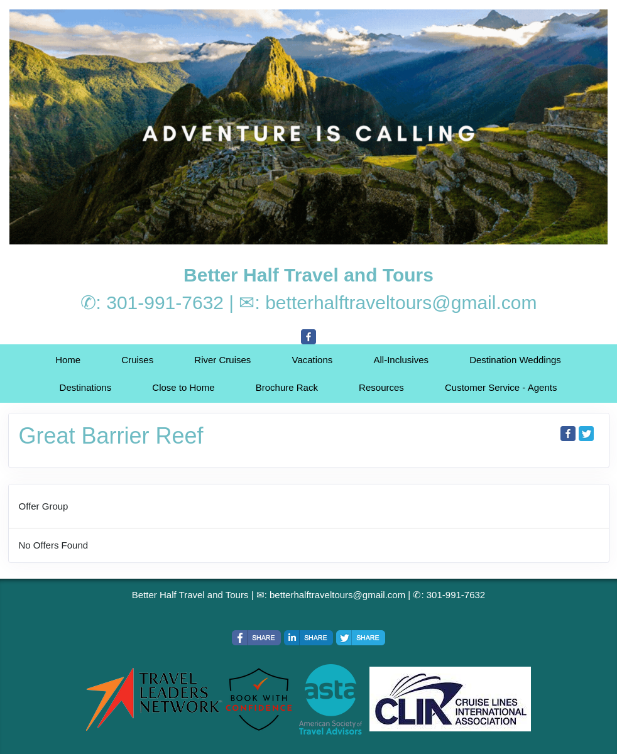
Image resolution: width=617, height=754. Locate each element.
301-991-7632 (165, 302)
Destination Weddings (515, 359)
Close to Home (183, 387)
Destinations (86, 387)
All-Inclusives (401, 359)
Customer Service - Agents (501, 387)
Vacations (312, 359)
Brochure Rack (287, 387)
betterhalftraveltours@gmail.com (401, 302)
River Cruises (222, 359)
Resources (381, 387)
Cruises (137, 359)
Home (67, 359)
